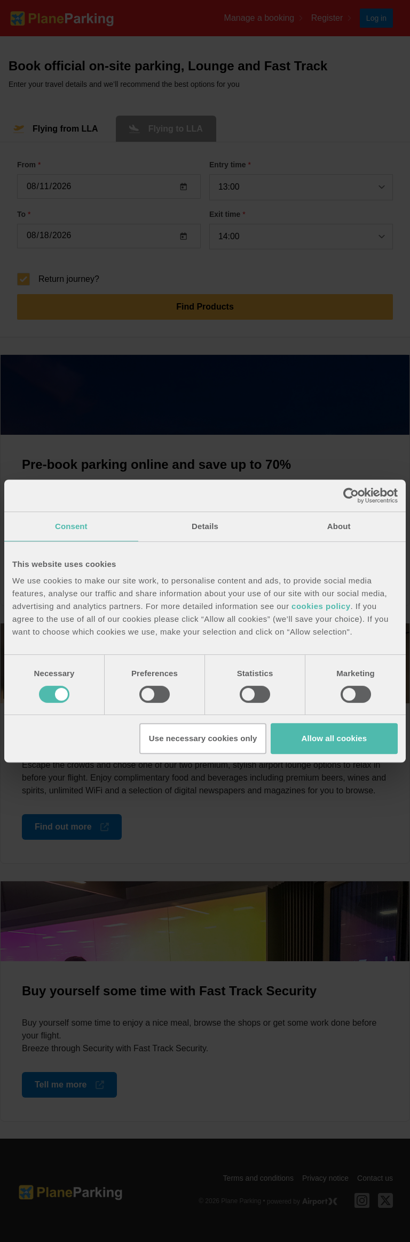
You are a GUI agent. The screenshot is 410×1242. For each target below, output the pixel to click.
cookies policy (320, 606)
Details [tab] (205, 526)
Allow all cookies (334, 738)
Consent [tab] (71, 526)
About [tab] (339, 526)
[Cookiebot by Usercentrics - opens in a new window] (351, 496)
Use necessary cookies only (203, 738)
